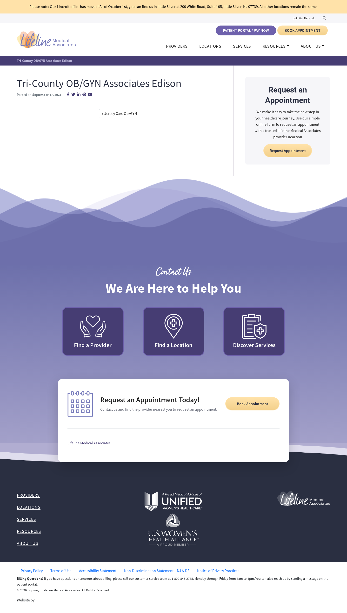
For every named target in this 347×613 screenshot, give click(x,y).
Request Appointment (288, 153)
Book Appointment (302, 30)
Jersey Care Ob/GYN (120, 116)
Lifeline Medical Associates (89, 445)
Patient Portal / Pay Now (246, 30)
